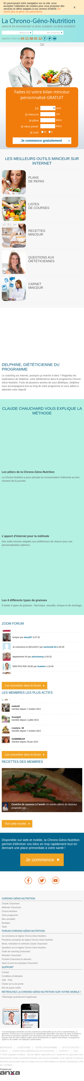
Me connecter (53, 32)
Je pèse (34, 120)
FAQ (76, 1051)
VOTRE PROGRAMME (46, 1047)
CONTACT (64, 1051)
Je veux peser (30, 126)
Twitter (42, 880)
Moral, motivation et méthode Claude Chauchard (24, 944)
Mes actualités (8, 919)
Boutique (6, 923)
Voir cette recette (15, 823)
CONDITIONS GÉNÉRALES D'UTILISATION (33, 1051)
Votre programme (10, 915)
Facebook (28, 880)
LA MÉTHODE (23, 1047)
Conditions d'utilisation (12, 976)
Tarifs (4, 927)
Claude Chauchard (10, 903)
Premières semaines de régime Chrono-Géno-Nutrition (27, 940)
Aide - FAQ (7, 980)
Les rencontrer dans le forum (23, 685)
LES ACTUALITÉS (70, 1047)
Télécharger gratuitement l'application (19, 997)
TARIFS (3, 1051)
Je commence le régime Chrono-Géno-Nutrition (24, 936)
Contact (5, 972)
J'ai (37, 108)
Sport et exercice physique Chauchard (20, 963)
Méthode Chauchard (11, 907)
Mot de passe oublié (11, 988)
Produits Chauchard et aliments (16, 959)
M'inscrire (24, 32)
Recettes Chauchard (11, 955)
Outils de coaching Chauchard (16, 951)
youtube (56, 880)
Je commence (40, 859)
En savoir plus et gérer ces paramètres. (32, 10)
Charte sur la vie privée (12, 984)
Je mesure (32, 114)
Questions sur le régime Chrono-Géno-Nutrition (24, 947)
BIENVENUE (6, 1047)
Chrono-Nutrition (9, 911)
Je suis (34, 132)
